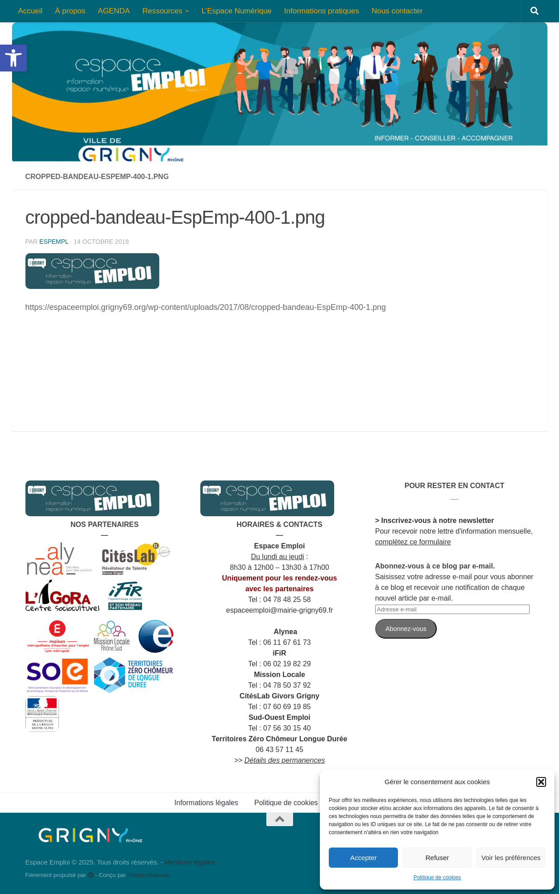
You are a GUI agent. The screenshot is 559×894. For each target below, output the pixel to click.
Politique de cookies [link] (437, 877)
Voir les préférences (511, 857)
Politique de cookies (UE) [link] (294, 802)
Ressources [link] (162, 11)
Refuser (437, 857)
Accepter (363, 857)
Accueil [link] (30, 11)
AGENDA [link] (114, 11)
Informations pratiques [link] (321, 11)
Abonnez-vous (405, 628)
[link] (13, 58)
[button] (541, 781)
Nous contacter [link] (397, 11)
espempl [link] (54, 241)
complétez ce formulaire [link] (413, 542)
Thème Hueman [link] (149, 875)
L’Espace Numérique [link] (237, 11)
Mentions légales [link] (190, 862)
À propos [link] (70, 11)
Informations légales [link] (206, 802)
